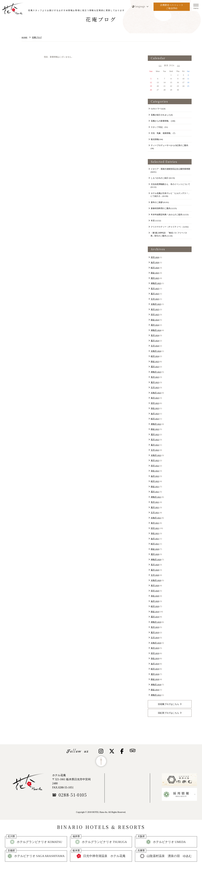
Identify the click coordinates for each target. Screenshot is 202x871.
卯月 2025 (155, 314)
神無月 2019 (156, 622)
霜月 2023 (155, 366)
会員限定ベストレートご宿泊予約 (171, 6)
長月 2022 (155, 439)
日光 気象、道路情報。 (163, 133)
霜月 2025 (155, 278)
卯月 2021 (155, 528)
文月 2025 (155, 299)
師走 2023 (155, 361)
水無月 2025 (156, 304)
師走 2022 (155, 429)
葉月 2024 (155, 341)
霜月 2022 (155, 434)
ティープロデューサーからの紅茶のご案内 (169, 147)
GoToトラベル (158, 109)
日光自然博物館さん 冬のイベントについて (170, 185)
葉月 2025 (155, 294)
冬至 (156, 220)
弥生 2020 (155, 596)
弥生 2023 (155, 408)
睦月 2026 (155, 268)
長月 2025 (155, 288)
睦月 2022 (155, 481)
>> (178, 65)
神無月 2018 (156, 684)
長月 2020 (155, 564)
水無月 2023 (156, 393)
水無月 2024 (156, 351)
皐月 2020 (155, 585)
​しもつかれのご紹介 (163, 178)
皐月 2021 (155, 523)
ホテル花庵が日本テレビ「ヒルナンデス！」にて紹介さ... (170, 194)
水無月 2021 (156, 518)
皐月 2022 (155, 460)
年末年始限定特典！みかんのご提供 (170, 214)
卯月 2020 (155, 591)
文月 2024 (155, 346)
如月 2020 (155, 601)
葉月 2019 (155, 632)
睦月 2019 (155, 669)
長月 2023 (155, 377)
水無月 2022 (156, 455)
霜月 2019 (155, 617)
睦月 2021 (155, 544)
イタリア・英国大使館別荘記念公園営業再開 (170, 170)
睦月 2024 (155, 356)
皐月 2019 (155, 648)
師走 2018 (155, 679)
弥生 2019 (155, 658)
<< (160, 65)
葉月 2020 (155, 570)
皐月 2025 (155, 309)
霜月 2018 (155, 674)
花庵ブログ (37, 37)
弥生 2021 (155, 533)
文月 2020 (155, 575)
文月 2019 (155, 637)
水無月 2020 (156, 580)
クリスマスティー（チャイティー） (170, 227)
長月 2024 (155, 335)
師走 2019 (155, 611)
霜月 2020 (155, 554)
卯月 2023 (155, 403)
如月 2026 (155, 262)
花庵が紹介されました (162, 115)
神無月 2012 (156, 695)
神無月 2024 (156, 330)
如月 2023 (155, 413)
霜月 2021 (155, 492)
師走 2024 (155, 320)
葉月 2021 (155, 507)
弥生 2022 (155, 471)
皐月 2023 (155, 398)
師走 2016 (155, 690)
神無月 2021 (156, 497)
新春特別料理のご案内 (164, 208)
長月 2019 (155, 627)
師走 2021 (155, 486)
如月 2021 (155, 539)
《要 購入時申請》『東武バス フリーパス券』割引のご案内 (169, 234)
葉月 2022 (155, 445)
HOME (24, 37)
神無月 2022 (156, 424)
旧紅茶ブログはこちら (168, 713)
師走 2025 (155, 273)
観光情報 (157, 139)
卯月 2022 (155, 466)
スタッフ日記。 (159, 127)
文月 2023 (155, 387)
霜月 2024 (155, 325)
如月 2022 (155, 476)
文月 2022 (155, 450)
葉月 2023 (155, 382)
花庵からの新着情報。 (163, 121)
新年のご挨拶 (160, 202)
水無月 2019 (156, 643)
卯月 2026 (155, 257)
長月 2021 (155, 502)
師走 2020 (155, 549)
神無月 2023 (156, 372)
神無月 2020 (156, 559)
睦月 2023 (155, 419)
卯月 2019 (155, 653)
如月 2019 (155, 664)
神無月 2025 (156, 283)
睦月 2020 (155, 606)
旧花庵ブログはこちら (168, 704)
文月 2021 (155, 512)
